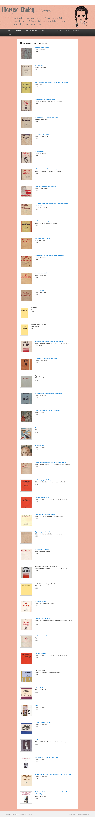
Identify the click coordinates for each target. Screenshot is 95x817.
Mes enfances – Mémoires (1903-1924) (46, 757)
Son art (59, 30)
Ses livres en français (33, 43)
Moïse (36, 705)
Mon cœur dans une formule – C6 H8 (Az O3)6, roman (51, 82)
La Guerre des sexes (41, 740)
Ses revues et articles (31, 30)
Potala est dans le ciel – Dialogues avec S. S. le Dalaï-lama (53, 774)
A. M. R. (51, 30)
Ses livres (18, 30)
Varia (42, 30)
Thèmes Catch (85, 814)
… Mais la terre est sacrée (43, 722)
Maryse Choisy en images (72, 30)
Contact (10, 34)
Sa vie (9, 30)
